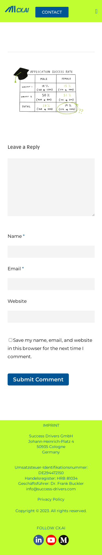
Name (16, 236)
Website (17, 301)
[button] (96, 12)
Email (16, 268)
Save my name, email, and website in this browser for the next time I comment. (50, 348)
